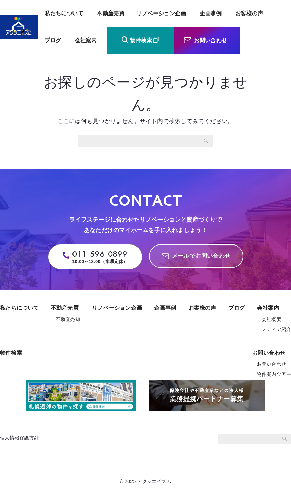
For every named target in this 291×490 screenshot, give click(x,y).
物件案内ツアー (274, 374)
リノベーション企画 (161, 13)
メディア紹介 (276, 329)
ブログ (53, 40)
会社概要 (271, 319)
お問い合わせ (210, 40)
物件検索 (141, 40)
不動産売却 (68, 319)
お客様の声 (249, 13)
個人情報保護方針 (22, 437)
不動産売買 (110, 13)
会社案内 (86, 40)
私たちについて (64, 13)
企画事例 (211, 13)
